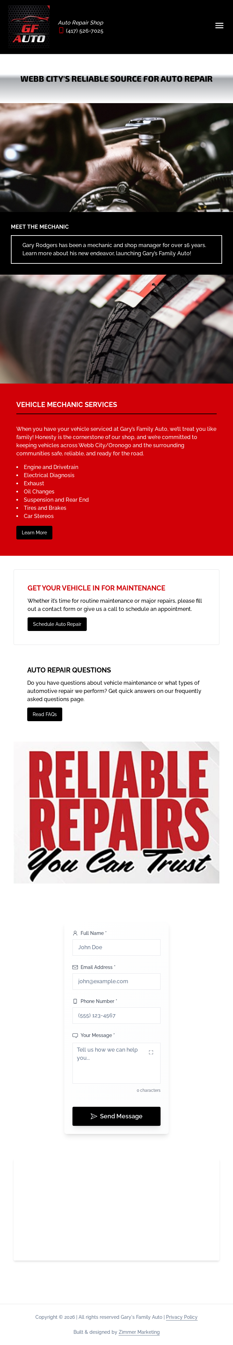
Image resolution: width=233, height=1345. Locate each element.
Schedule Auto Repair (57, 624)
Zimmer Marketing (139, 1332)
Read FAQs (45, 714)
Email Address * (94, 967)
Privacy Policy (182, 1317)
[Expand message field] (151, 1052)
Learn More (34, 532)
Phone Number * (94, 1001)
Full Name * (89, 933)
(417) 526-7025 (84, 31)
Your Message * (93, 1035)
